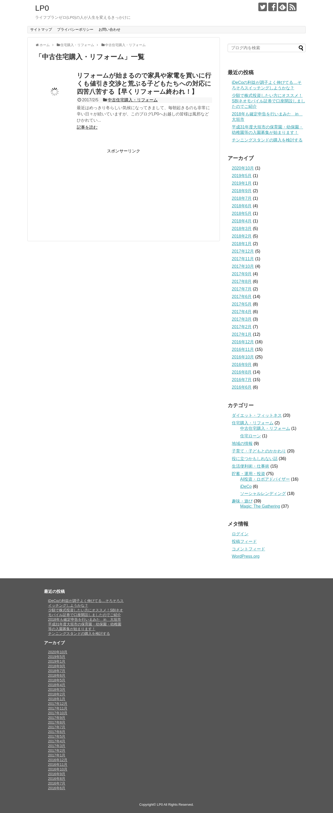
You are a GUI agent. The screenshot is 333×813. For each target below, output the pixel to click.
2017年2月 (242, 327)
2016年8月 (242, 372)
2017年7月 (242, 289)
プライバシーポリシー (75, 29)
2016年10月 (243, 357)
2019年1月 (242, 183)
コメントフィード (248, 549)
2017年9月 (242, 274)
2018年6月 (242, 206)
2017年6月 (242, 296)
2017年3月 (242, 319)
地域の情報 (242, 443)
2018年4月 (242, 221)
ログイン (240, 534)
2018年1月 (242, 243)
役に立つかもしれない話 (255, 458)
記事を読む (87, 127)
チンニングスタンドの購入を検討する (267, 140)
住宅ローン (250, 436)
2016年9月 (242, 364)
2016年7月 (242, 379)
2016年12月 (243, 342)
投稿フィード (244, 541)
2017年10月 (243, 266)
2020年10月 (243, 168)
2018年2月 (242, 236)
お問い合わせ (109, 29)
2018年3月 (242, 228)
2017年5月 (242, 304)
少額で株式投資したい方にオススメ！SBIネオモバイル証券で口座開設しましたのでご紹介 (268, 101)
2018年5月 (242, 213)
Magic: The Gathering (260, 506)
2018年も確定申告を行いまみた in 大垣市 (84, 619)
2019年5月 (242, 175)
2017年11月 (243, 259)
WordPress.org (245, 556)
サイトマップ (41, 29)
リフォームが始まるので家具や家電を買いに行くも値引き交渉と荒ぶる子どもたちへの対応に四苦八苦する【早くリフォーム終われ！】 (144, 83)
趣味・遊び (242, 501)
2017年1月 (242, 334)
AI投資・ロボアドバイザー (265, 479)
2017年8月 (242, 281)
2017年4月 (242, 311)
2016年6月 (242, 387)
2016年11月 (243, 349)
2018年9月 (242, 191)
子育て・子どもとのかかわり (259, 451)
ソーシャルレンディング (263, 493)
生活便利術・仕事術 (250, 466)
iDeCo (246, 486)
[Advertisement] (79, 190)
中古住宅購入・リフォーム (133, 100)
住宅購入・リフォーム (252, 423)
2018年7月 (242, 198)
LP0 (42, 8)
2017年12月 (243, 251)
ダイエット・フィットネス (257, 415)
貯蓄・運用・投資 (248, 473)
